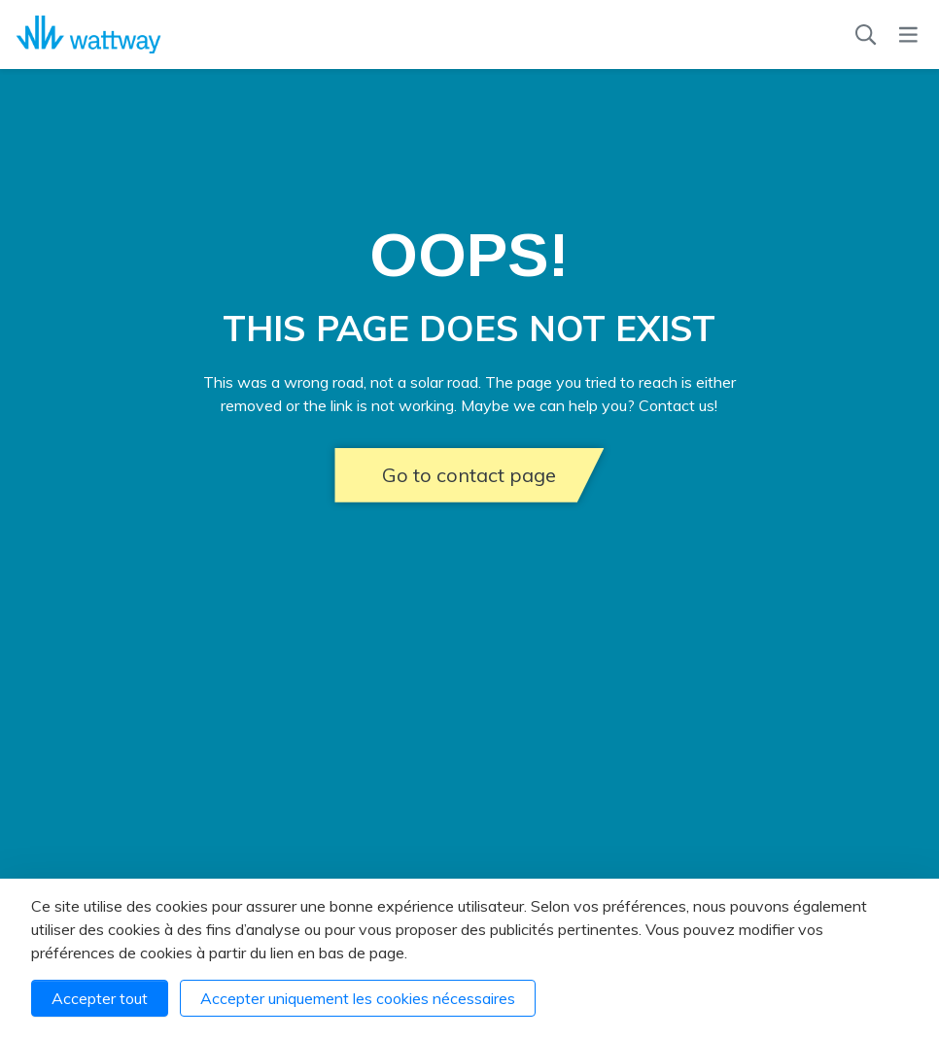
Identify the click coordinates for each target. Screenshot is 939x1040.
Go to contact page (469, 475)
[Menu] (908, 34)
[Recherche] (866, 34)
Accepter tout (100, 998)
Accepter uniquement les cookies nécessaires (357, 998)
